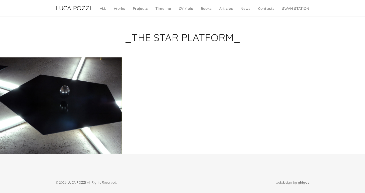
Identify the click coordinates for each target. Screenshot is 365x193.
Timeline (163, 8)
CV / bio (186, 8)
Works (119, 8)
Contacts (266, 8)
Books (206, 8)
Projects (140, 8)
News (245, 8)
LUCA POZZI (73, 8)
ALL (103, 8)
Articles (226, 8)
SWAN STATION (295, 8)
